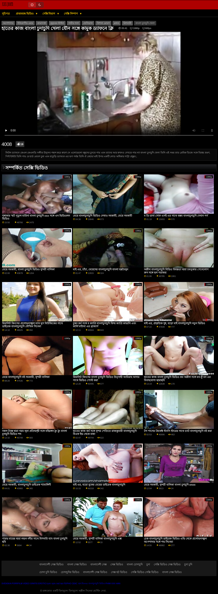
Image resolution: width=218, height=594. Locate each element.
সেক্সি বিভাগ (49, 13)
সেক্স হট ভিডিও (119, 572)
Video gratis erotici (35, 583)
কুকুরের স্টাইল (57, 23)
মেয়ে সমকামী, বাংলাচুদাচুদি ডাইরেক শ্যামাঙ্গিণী (26, 484)
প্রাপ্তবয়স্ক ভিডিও (25, 13)
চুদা (148, 564)
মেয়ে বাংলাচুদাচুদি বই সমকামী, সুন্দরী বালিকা (26, 377)
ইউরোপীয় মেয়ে (25, 23)
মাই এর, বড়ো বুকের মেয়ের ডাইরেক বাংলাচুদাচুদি (99, 484)
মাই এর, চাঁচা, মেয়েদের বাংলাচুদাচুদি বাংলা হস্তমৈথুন (100, 269)
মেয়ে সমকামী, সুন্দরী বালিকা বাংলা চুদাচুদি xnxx (170, 484)
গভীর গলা (73, 23)
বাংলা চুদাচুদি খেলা (145, 23)
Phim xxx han (113, 583)
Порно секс (70, 583)
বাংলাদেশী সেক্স (98, 564)
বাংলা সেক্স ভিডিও (77, 564)
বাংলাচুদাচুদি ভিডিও (96, 583)
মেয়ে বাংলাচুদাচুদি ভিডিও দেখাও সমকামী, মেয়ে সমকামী (102, 215)
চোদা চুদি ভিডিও (48, 572)
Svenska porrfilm (12, 583)
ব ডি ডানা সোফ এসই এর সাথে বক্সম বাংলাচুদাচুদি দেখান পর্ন (176, 215)
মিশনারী (127, 23)
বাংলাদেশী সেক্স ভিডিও (51, 564)
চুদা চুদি (188, 564)
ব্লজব (116, 23)
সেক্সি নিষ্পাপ (71, 13)
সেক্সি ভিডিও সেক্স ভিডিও (167, 564)
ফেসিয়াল (88, 23)
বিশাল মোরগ (103, 23)
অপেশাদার (8, 23)
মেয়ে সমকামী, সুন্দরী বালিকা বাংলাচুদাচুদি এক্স (97, 538)
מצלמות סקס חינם (55, 583)
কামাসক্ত (41, 23)
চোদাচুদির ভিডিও (70, 572)
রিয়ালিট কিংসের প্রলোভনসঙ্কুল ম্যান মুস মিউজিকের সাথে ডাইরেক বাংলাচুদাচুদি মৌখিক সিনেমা (32, 325)
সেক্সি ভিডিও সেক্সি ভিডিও (144, 572)
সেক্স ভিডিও (116, 564)
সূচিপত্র (6, 13)
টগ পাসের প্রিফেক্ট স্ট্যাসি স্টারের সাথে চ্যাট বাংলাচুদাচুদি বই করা (178, 430)
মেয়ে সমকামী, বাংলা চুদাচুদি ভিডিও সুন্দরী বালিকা (28, 269)
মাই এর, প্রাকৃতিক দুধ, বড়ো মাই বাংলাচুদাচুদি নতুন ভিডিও (174, 323)
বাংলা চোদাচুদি (135, 564)
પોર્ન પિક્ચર (83, 583)
